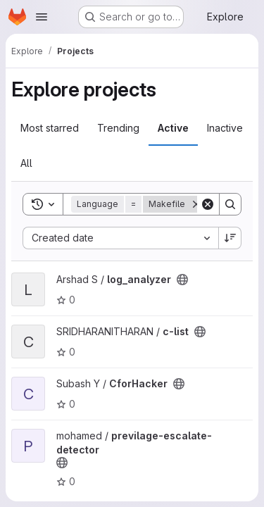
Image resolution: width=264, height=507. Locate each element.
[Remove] (196, 204)
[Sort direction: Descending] (230, 238)
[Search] (230, 204)
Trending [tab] (118, 128)
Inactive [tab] (225, 128)
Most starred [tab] (49, 128)
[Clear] (207, 204)
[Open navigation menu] (41, 17)
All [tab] (26, 163)
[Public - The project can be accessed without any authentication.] (182, 279)
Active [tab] (173, 128)
